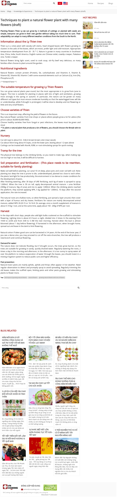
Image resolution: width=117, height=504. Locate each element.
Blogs (110, 3)
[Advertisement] (40, 309)
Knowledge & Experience (23, 11)
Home (90, 3)
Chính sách (53, 494)
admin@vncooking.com (31, 489)
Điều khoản (44, 494)
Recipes (101, 3)
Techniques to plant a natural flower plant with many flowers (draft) (60, 11)
